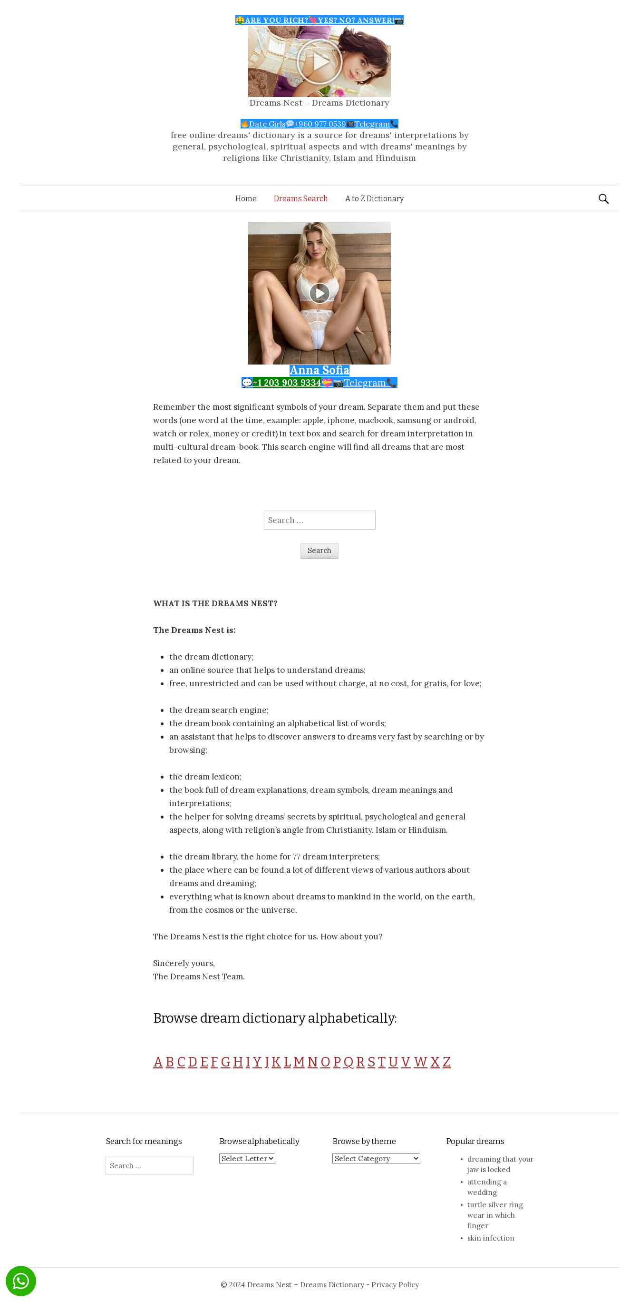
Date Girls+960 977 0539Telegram (319, 123)
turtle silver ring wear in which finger (495, 1215)
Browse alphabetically (259, 1141)
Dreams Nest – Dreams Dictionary (319, 102)
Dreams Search (301, 198)
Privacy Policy (395, 1284)
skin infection (490, 1238)
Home (246, 198)
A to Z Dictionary (374, 198)
